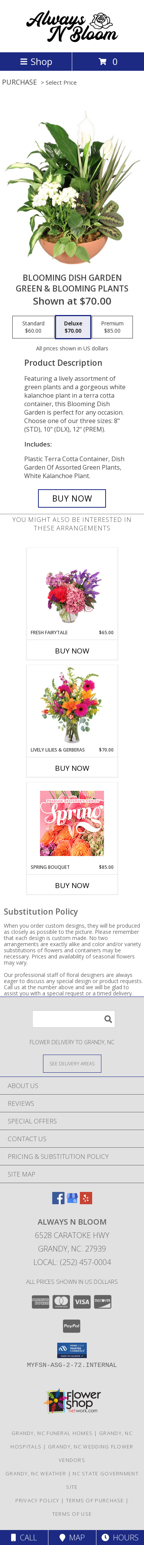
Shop (36, 61)
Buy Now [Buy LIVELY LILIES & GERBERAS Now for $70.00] (72, 768)
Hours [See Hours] (120, 1537)
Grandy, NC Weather (35, 1473)
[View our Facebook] (58, 1201)
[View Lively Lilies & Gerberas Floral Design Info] (72, 706)
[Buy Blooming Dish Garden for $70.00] (72, 498)
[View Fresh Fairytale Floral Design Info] (72, 588)
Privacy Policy (37, 1500)
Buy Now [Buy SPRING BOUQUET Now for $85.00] (72, 885)
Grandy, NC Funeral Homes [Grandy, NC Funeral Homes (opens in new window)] (52, 1433)
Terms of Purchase (95, 1500)
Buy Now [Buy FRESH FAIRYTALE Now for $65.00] (72, 651)
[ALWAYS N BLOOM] (72, 41)
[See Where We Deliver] (72, 1063)
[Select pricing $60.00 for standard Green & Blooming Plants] (33, 327)
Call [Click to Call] (24, 1537)
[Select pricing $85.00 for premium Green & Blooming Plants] (112, 327)
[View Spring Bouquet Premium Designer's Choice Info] (72, 823)
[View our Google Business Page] (72, 1201)
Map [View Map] (72, 1537)
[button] (72, 1350)
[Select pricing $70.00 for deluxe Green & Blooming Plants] (73, 327)
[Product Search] (73, 1019)
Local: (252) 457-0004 (72, 1262)
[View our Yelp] (86, 1201)
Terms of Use (72, 1513)
